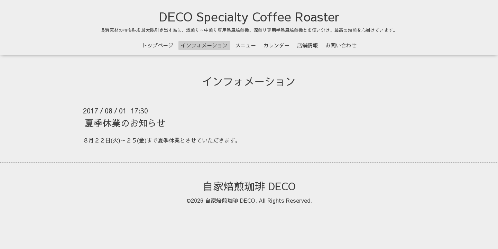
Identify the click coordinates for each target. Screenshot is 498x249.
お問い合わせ (341, 45)
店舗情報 (307, 45)
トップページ (157, 45)
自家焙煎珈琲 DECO (249, 186)
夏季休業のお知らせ (125, 123)
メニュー (245, 45)
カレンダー (276, 45)
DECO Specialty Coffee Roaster (249, 16)
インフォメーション (204, 45)
